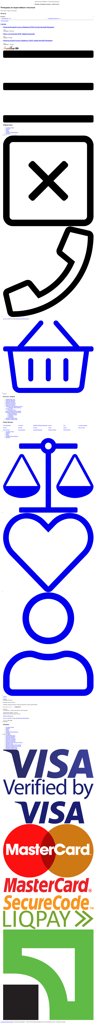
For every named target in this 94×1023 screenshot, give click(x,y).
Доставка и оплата (10, 127)
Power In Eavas (6, 429)
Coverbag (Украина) (82, 425)
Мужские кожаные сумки (11, 418)
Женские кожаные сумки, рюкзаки (13, 411)
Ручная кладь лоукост (10, 404)
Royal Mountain (21, 429)
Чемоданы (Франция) (10, 400)
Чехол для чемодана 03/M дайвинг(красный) (19, 34)
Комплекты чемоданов (11, 402)
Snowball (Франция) (37, 429)
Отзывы (7, 131)
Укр (4, 393)
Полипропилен (6, 18)
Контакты (8, 133)
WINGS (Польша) (52, 429)
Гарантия (8, 128)
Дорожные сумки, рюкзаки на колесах (14, 406)
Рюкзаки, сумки (9, 408)
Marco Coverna (81, 427)
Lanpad (65, 427)
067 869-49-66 (19, 318)
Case (64, 425)
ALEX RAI (20, 425)
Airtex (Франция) (7, 425)
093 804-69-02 (26, 318)
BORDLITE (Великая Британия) (40, 425)
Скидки (3, 24)
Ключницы (10, 415)
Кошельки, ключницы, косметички (13, 412)
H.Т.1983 (35, 427)
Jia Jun (49, 427)
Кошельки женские (12, 413)
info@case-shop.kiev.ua (8, 716)
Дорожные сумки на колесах (14, 407)
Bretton (49, 425)
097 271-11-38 (6, 318)
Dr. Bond (20, 427)
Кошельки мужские (12, 414)
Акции (7, 130)
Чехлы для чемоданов (10, 405)
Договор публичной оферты (12, 132)
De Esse (5, 427)
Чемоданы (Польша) (10, 401)
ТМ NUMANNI (66, 429)
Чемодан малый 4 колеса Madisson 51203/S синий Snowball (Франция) (27, 40)
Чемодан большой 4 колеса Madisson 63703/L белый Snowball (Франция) (28, 27)
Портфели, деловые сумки (11, 419)
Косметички (11, 417)
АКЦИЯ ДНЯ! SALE (10, 399)
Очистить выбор (4, 20)
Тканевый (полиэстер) (54, 18)
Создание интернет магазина (7, 1021)
